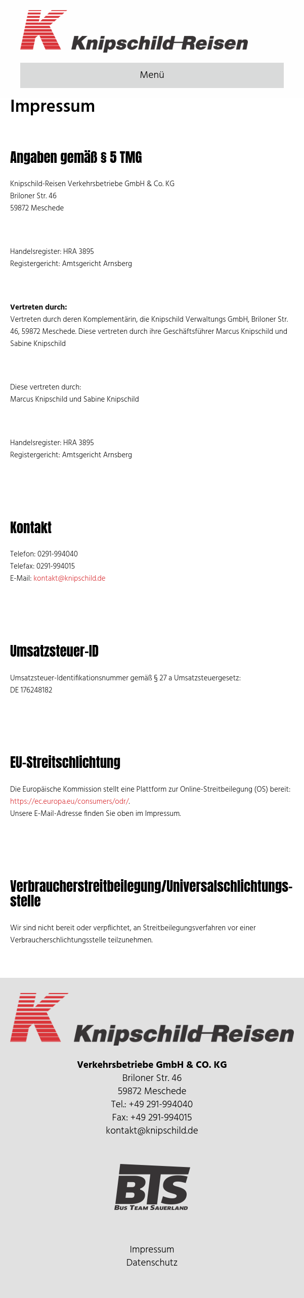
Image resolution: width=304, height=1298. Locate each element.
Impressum (152, 1250)
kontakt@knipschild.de (69, 579)
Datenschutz (152, 1263)
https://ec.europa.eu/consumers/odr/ (69, 802)
